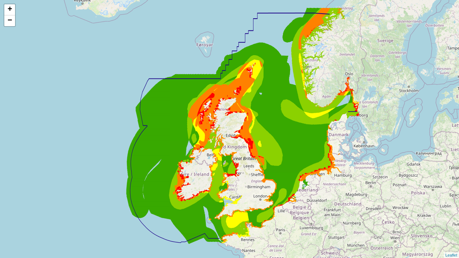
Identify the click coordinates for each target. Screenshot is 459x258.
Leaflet (451, 255)
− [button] (10, 20)
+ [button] (10, 9)
